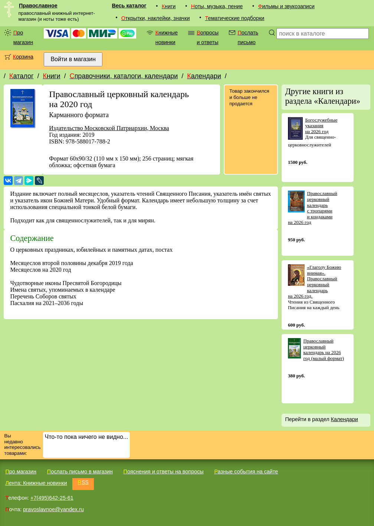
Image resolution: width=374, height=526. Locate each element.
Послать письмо (247, 37)
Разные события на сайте (246, 471)
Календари (204, 76)
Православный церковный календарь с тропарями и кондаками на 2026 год (312, 208)
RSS (83, 482)
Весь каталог (129, 6)
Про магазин (23, 37)
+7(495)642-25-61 (51, 498)
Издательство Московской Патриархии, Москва (109, 128)
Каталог (21, 76)
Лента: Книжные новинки (36, 483)
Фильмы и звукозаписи (286, 6)
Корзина (23, 57)
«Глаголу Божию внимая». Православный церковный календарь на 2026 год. (314, 281)
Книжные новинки (166, 37)
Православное (38, 6)
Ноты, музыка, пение (217, 6)
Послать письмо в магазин (80, 471)
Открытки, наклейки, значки (155, 18)
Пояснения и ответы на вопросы (164, 471)
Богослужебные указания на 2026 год (321, 125)
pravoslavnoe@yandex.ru (53, 509)
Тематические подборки (235, 18)
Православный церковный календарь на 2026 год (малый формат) (323, 349)
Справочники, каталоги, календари (124, 76)
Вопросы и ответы (208, 37)
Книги (169, 6)
